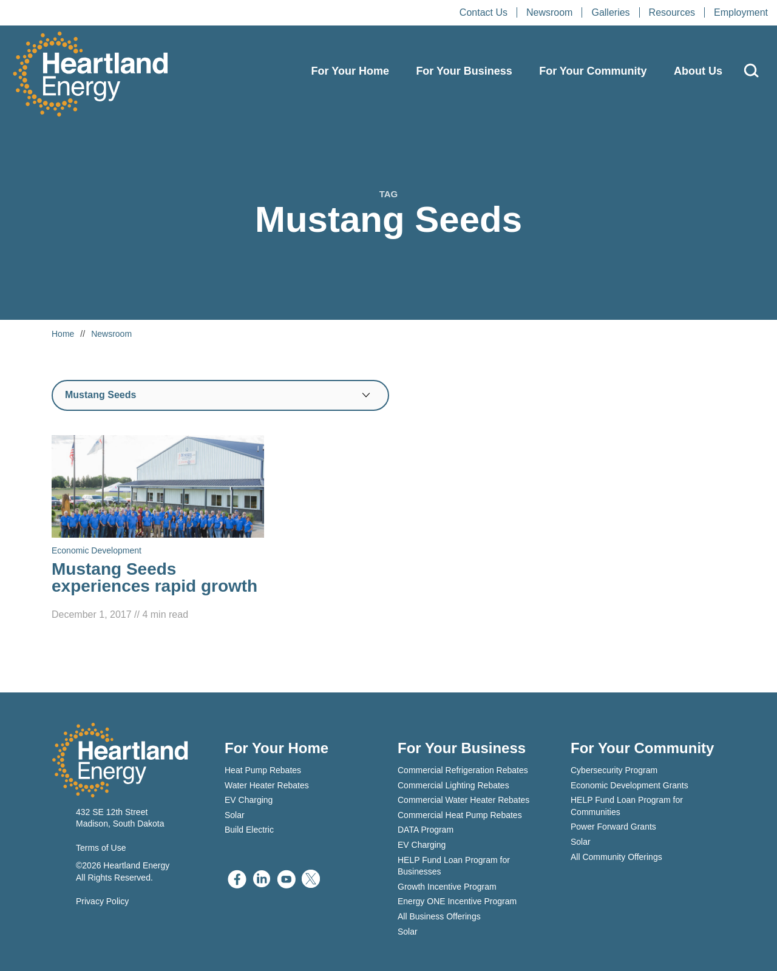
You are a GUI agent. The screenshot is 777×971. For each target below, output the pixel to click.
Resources (672, 12)
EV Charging (249, 800)
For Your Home (350, 71)
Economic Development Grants (629, 785)
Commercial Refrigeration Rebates (463, 770)
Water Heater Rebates (267, 785)
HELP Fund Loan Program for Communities (627, 806)
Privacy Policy (102, 901)
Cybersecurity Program (614, 770)
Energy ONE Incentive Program (457, 901)
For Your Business (464, 71)
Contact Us (483, 12)
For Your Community (592, 71)
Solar (235, 815)
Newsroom (549, 12)
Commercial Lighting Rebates (453, 785)
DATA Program (425, 829)
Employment (741, 12)
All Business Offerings (439, 916)
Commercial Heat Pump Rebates (460, 815)
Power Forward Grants (613, 826)
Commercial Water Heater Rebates (463, 800)
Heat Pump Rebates (263, 770)
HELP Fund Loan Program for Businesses (454, 866)
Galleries (610, 12)
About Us (698, 71)
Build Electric (249, 829)
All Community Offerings (616, 857)
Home (63, 334)
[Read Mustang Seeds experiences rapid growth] (158, 529)
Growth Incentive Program (447, 886)
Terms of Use (101, 848)
